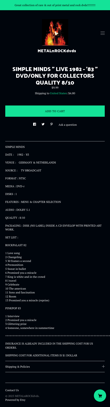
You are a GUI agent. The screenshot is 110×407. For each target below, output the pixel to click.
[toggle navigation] (103, 33)
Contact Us (12, 390)
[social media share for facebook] (34, 123)
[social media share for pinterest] (51, 123)
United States (58, 93)
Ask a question (68, 125)
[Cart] (100, 395)
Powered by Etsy (15, 400)
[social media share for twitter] (43, 123)
